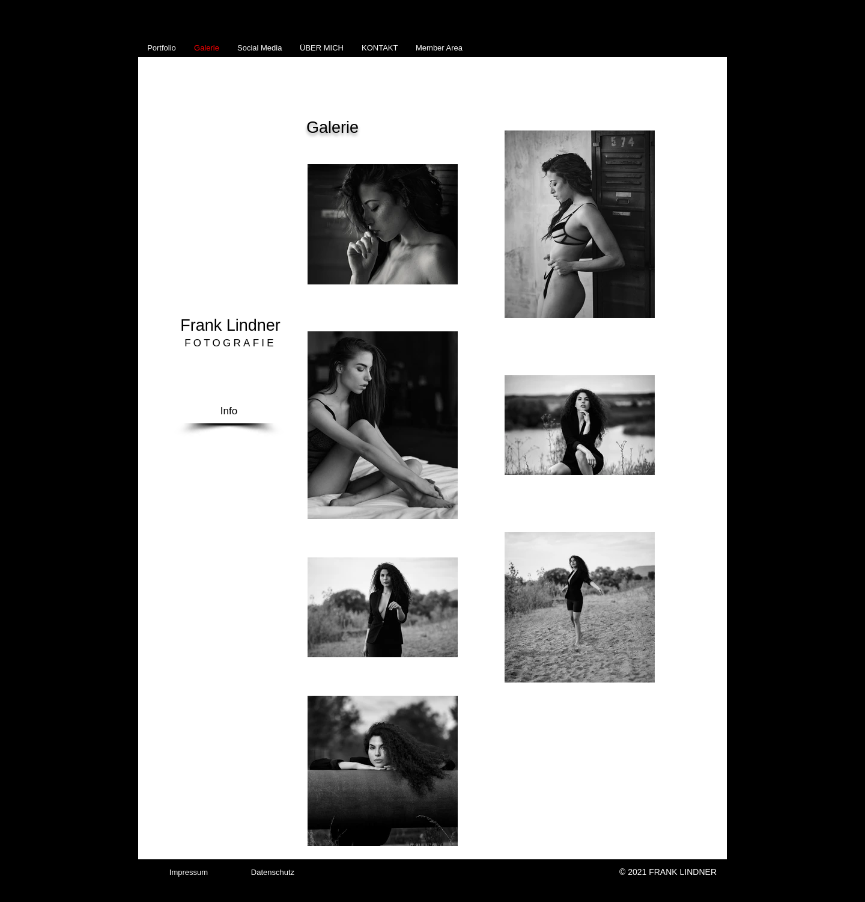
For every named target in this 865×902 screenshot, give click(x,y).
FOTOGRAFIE (230, 343)
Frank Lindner (230, 325)
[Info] (229, 411)
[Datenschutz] (272, 872)
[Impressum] (188, 872)
